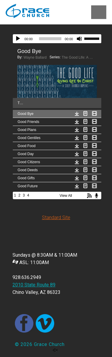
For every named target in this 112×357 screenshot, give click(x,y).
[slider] (50, 38)
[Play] (18, 39)
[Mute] (80, 39)
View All (66, 196)
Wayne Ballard (35, 57)
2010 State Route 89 (34, 285)
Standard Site (56, 217)
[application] (57, 38)
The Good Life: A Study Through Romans (78, 57)
